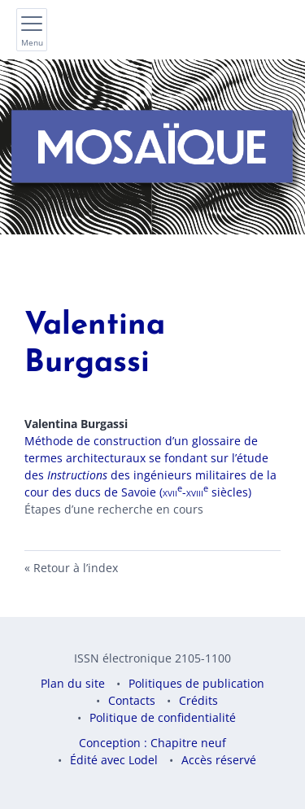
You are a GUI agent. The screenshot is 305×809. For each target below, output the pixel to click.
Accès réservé (218, 759)
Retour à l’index (75, 567)
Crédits (198, 700)
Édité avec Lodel (114, 759)
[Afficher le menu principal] (31, 29)
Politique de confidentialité (162, 717)
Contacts (131, 700)
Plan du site (73, 683)
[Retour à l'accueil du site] (152, 147)
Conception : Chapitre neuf (152, 742)
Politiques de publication (196, 683)
